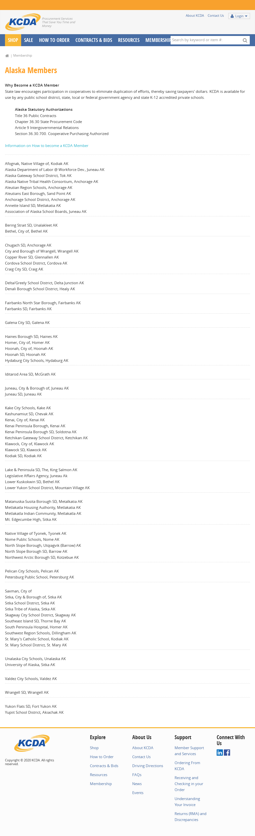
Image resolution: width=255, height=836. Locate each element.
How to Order (102, 756)
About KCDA (195, 15)
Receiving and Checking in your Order (189, 783)
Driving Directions (147, 765)
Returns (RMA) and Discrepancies (190, 816)
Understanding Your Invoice (187, 801)
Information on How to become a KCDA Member (46, 145)
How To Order (54, 40)
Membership (158, 40)
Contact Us (216, 15)
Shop (13, 40)
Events (137, 792)
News (137, 783)
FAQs (136, 774)
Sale (28, 40)
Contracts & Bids (93, 40)
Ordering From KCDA (187, 765)
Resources (128, 40)
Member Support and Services (189, 750)
